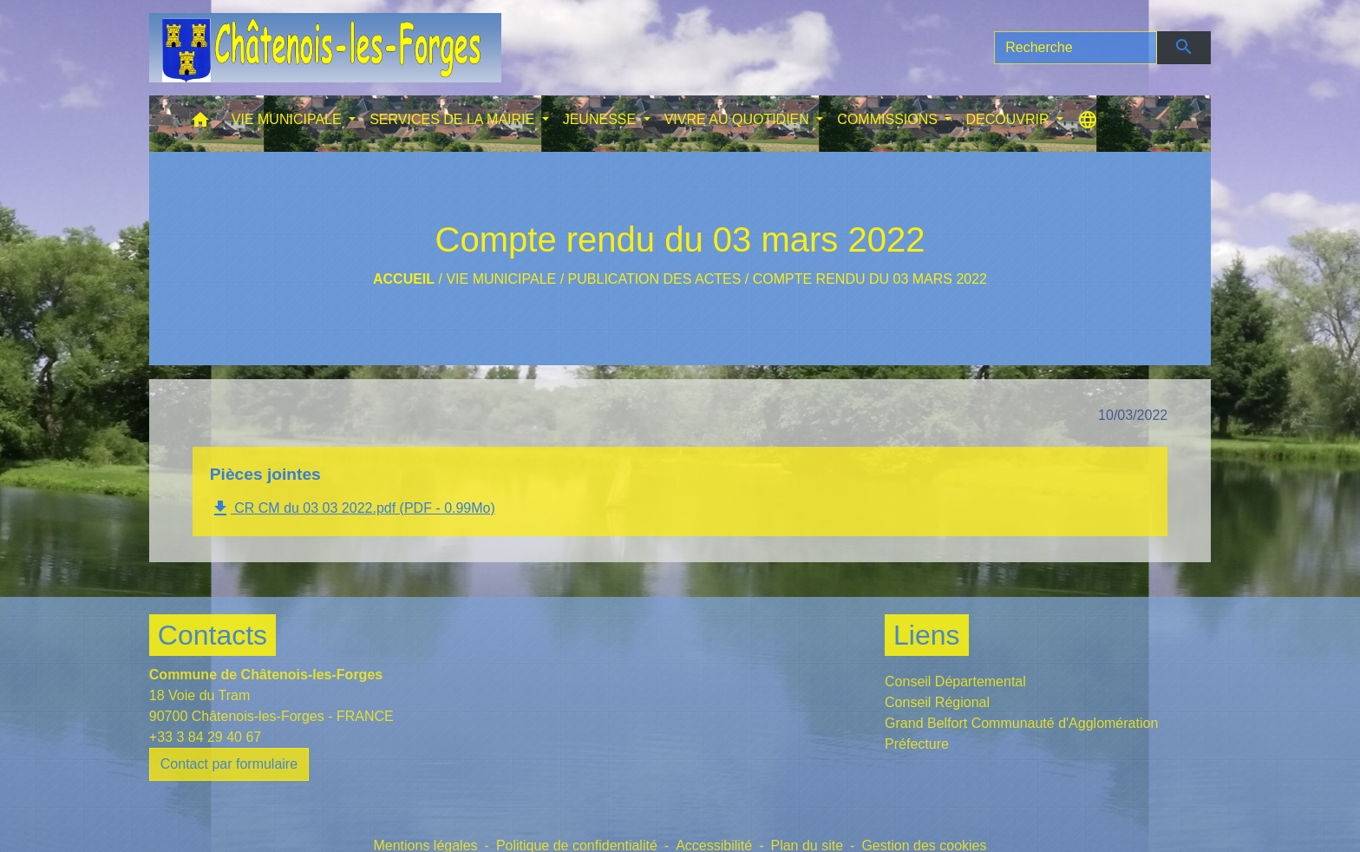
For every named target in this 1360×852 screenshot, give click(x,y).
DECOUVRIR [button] (1008, 119)
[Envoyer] (1184, 47)
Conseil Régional (937, 702)
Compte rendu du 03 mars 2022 (870, 279)
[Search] (1075, 47)
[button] (200, 123)
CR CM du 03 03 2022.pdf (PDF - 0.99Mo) (352, 508)
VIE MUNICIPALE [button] (288, 119)
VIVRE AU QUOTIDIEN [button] (739, 119)
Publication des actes (655, 279)
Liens (926, 635)
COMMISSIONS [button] (889, 119)
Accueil (404, 279)
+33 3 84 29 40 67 (205, 737)
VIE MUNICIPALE (501, 279)
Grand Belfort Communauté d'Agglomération (1021, 723)
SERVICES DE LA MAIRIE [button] (453, 119)
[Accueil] (325, 48)
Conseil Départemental (955, 681)
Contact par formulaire (229, 764)
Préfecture (917, 744)
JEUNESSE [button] (601, 119)
